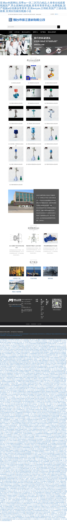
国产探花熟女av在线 (58, 386)
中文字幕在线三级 (59, 458)
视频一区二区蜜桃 (17, 386)
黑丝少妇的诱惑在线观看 (37, 356)
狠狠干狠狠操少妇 (31, 392)
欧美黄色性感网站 (29, 487)
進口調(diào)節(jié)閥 (15, 88)
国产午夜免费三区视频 (30, 463)
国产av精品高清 (40, 455)
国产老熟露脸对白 (38, 378)
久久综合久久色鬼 (23, 488)
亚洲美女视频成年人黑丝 (42, 368)
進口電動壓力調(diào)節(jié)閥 (33, 129)
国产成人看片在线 (4, 368)
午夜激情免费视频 (61, 397)
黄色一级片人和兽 (55, 389)
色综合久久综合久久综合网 (26, 453)
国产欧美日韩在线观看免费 (48, 458)
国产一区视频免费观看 (5, 424)
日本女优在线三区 (40, 418)
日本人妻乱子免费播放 (23, 410)
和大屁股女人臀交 (50, 477)
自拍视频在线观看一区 (28, 375)
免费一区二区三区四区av (31, 393)
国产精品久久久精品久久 (8, 452)
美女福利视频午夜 (13, 522)
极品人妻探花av (10, 354)
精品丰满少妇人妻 (42, 494)
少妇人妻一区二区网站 (34, 473)
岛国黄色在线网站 (43, 371)
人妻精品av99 (6, 365)
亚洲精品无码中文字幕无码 (8, 519)
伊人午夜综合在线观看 (41, 351)
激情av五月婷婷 (39, 385)
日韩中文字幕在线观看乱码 (58, 467)
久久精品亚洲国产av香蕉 (9, 411)
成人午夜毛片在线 (8, 400)
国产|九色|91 (58, 473)
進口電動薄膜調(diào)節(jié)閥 (15, 190)
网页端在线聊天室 (59, 453)
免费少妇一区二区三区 (27, 394)
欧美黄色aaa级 (27, 474)
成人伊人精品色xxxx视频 (35, 365)
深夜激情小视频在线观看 (28, 389)
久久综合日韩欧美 (12, 442)
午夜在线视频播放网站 (21, 512)
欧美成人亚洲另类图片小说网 (18, 364)
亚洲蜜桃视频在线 (35, 397)
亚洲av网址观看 (26, 371)
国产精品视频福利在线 (6, 417)
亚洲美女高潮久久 (51, 411)
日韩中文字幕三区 (12, 443)
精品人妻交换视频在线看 (55, 345)
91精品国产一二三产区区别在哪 (50, 436)
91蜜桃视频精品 (29, 364)
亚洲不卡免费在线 (32, 368)
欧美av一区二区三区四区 (35, 505)
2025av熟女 (26, 344)
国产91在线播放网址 (18, 414)
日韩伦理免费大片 (48, 369)
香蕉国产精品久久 (21, 349)
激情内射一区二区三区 (6, 427)
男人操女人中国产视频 (44, 465)
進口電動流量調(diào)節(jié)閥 (51, 109)
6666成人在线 (48, 418)
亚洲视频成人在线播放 (13, 455)
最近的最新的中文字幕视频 (30, 417)
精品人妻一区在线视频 (21, 502)
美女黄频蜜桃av (59, 494)
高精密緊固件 (33, 328)
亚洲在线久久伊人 (19, 344)
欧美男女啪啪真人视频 (5, 352)
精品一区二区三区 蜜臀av (58, 487)
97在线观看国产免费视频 (23, 376)
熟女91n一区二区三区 (7, 396)
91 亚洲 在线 (17, 413)
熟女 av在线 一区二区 (21, 347)
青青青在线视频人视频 (61, 366)
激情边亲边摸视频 (43, 347)
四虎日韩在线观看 (21, 493)
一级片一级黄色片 (49, 408)
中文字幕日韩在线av (12, 376)
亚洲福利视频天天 (11, 512)
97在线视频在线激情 (21, 501)
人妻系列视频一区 (28, 383)
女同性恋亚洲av (54, 483)
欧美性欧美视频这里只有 (30, 385)
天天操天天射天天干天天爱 (51, 407)
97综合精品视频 (61, 401)
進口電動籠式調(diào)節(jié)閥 (51, 149)
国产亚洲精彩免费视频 (55, 382)
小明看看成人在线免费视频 (40, 441)
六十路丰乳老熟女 (61, 460)
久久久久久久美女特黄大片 (12, 351)
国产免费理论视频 (35, 474)
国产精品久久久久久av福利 (33, 347)
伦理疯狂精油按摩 (19, 354)
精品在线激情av (12, 365)
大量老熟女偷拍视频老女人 (40, 456)
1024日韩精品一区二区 (10, 407)
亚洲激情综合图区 (39, 414)
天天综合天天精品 (44, 490)
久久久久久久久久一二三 (58, 349)
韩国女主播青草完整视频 (21, 477)
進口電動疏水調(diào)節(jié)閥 (51, 129)
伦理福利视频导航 (39, 488)
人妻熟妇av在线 (50, 404)
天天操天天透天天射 (38, 349)
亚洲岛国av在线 (61, 428)
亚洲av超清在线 (25, 372)
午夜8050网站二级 (9, 456)
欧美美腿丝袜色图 (50, 344)
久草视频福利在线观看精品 (53, 427)
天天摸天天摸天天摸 (44, 362)
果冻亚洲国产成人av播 (16, 431)
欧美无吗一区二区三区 (62, 417)
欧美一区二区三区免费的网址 (48, 378)
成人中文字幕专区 (50, 394)
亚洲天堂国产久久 (41, 445)
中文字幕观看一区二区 (60, 500)
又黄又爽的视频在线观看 (41, 472)
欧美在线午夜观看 (7, 372)
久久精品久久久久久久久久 (61, 390)
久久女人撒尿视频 (30, 521)
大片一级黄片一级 (17, 400)
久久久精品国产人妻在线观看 (27, 400)
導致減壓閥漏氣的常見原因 (50, 251)
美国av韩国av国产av (20, 479)
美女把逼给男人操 (39, 359)
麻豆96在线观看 (34, 424)
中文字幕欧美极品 (47, 498)
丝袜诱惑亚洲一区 (58, 512)
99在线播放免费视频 (40, 448)
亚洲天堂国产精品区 (50, 494)
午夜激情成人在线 (31, 498)
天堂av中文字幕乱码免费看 (44, 516)
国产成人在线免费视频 (44, 466)
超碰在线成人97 (54, 511)
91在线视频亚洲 (41, 500)
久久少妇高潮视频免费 (48, 392)
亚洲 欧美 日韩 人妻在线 (17, 359)
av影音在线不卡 (30, 427)
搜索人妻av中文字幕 (21, 442)
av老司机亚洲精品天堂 (49, 390)
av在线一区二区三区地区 (28, 359)
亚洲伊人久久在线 (6, 431)
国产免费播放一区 (16, 438)
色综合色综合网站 (6, 390)
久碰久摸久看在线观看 (53, 463)
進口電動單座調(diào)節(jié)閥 (51, 170)
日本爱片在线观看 (25, 386)
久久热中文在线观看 (11, 399)
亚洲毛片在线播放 (5, 349)
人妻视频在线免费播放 (60, 507)
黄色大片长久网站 (27, 362)
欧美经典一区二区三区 (25, 348)
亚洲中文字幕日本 (19, 483)
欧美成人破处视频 (21, 399)
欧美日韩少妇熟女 (32, 481)
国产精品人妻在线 (34, 366)
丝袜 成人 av (48, 511)
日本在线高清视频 (29, 514)
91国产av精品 (43, 410)
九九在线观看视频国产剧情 (34, 358)
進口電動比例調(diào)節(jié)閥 (15, 109)
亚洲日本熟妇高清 (31, 448)
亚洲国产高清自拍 (38, 512)
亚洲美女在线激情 (11, 508)
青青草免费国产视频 (59, 441)
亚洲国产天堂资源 (19, 356)
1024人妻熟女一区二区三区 (53, 355)
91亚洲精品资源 (21, 393)
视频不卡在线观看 (62, 407)
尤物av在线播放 (10, 380)
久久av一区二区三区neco (15, 345)
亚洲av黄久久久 (61, 379)
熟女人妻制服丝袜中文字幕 (31, 425)
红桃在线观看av (11, 344)
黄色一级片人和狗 (45, 470)
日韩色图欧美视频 (23, 509)
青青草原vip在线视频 (61, 448)
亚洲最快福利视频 (52, 432)
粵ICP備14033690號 (16, 310)
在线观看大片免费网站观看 (18, 396)
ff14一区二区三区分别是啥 (14, 397)
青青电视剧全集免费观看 (12, 462)
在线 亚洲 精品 (6, 394)
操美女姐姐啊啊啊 (23, 498)
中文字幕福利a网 (43, 452)
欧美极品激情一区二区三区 (49, 375)
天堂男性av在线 (59, 375)
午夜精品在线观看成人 (22, 443)
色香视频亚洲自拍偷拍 (20, 369)
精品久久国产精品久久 (9, 373)
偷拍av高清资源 (21, 514)
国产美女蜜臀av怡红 (16, 378)
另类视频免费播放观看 (6, 523)
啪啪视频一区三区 (47, 414)
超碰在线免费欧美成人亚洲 (49, 469)
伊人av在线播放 (28, 511)
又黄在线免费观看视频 (61, 352)
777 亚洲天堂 (40, 436)
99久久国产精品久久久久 (59, 344)
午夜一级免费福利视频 (26, 431)
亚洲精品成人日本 (9, 476)
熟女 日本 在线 (32, 351)
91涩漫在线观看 (23, 358)
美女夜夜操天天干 (61, 521)
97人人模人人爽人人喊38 (13, 392)
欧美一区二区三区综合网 (46, 487)
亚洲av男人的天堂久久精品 (40, 427)
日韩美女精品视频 (19, 362)
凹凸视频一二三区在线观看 (20, 387)
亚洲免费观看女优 (4, 366)
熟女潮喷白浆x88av (43, 449)
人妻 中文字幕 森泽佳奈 (8, 355)
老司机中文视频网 (45, 431)
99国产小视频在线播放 (8, 382)
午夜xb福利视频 (62, 511)
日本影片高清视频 (38, 399)
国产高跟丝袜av (22, 427)
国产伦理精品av (8, 495)
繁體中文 (56, 14)
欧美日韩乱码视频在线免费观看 (37, 522)
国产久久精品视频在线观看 (57, 400)
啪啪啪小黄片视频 (24, 368)
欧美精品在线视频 (54, 396)
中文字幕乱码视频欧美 (8, 375)
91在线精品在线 (42, 397)
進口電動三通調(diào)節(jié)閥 (15, 170)
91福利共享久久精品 (53, 365)
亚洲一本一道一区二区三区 (59, 443)
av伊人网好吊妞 (56, 434)
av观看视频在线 (45, 365)
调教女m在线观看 (41, 344)
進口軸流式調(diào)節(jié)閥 (51, 88)
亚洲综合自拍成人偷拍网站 (15, 394)
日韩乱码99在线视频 (31, 380)
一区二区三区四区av (25, 413)
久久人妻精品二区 (38, 406)
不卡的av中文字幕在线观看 (17, 472)
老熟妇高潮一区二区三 (5, 449)
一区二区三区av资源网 (53, 371)
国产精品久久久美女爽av (31, 432)
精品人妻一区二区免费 (53, 435)
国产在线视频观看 (50, 351)
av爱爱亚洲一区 (15, 486)
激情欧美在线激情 (41, 393)
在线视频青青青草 (23, 392)
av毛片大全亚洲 (39, 392)
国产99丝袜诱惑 (30, 488)
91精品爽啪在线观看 (43, 366)
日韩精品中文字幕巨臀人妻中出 (52, 455)
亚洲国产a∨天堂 (45, 364)
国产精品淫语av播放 (4, 369)
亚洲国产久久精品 (9, 387)
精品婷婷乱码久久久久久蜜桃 (53, 380)
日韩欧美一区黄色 (37, 480)
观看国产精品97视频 (30, 352)
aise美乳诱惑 (6, 356)
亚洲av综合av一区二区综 (20, 373)
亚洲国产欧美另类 (24, 408)
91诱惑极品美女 (3, 344)
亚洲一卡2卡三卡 (54, 428)
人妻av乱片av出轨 (47, 389)
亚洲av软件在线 (57, 394)
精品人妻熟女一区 (35, 465)
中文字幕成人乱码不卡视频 (28, 441)
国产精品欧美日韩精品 (45, 428)
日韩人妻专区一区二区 (9, 420)
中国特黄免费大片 (10, 379)
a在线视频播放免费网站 (22, 361)
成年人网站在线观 (56, 385)
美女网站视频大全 (63, 365)
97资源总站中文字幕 (21, 466)
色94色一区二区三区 (45, 480)
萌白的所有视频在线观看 (47, 415)
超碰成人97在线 (48, 393)
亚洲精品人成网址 (44, 460)
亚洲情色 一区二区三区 (7, 359)
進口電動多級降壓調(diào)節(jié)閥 (33, 149)
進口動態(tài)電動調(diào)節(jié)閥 (33, 170)
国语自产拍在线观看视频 (30, 445)
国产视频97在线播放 (18, 375)
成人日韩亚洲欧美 (11, 479)
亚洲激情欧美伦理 (42, 404)
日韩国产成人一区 (40, 369)
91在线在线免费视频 (51, 417)
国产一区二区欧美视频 (14, 348)
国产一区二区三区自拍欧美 (21, 380)
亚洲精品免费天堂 (52, 348)
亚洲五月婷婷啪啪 (55, 509)
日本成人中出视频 (16, 358)
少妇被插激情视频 (52, 460)
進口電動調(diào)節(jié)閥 (33, 88)
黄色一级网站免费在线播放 (32, 466)
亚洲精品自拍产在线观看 (50, 497)
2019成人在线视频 (32, 446)
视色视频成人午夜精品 (49, 356)
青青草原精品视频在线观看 (28, 406)
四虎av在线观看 (43, 355)
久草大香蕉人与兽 (60, 497)
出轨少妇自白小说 (10, 413)
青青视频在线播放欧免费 (9, 362)
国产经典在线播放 (29, 399)
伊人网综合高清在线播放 (13, 368)
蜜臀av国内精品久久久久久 (30, 508)
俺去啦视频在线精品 (19, 418)
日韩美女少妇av (16, 355)
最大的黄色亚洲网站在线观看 (10, 487)
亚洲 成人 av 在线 (51, 347)
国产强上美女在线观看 (25, 465)
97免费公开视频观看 (54, 362)
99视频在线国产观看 (38, 375)
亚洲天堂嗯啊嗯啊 (7, 378)
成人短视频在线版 (29, 396)
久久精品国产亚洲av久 (21, 432)
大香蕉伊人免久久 (34, 449)
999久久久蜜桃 (18, 441)
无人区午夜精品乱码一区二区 (27, 497)
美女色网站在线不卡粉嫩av (39, 511)
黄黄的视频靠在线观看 (35, 348)
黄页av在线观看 (21, 422)
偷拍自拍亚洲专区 (53, 490)
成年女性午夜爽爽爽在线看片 (23, 365)
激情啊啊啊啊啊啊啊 (27, 458)
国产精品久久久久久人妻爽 (45, 474)
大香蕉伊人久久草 (32, 429)
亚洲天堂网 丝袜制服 (29, 403)
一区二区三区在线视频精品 (33, 460)
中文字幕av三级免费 (34, 376)
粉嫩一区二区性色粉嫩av (61, 359)
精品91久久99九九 (21, 507)
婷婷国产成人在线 (54, 424)
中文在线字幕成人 (52, 366)
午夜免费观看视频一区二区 (20, 521)
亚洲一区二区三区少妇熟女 (21, 467)
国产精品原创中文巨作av (60, 351)
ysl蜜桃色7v (12, 356)
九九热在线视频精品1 (12, 361)
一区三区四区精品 (12, 403)
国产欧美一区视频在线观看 (41, 352)
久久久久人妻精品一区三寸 (13, 401)
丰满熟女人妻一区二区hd (45, 509)
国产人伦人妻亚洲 (6, 383)
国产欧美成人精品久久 (42, 435)
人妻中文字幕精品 (42, 507)
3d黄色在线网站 (56, 354)
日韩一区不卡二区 (33, 344)
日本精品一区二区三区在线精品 (22, 379)
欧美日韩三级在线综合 (30, 369)
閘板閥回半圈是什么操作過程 (33, 251)
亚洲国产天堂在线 (36, 490)
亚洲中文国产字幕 (7, 497)
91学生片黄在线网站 (25, 449)
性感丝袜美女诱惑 (55, 418)
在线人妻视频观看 (56, 498)
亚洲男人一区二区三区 (42, 380)
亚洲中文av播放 (7, 347)
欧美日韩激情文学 (18, 452)
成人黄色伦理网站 (36, 362)
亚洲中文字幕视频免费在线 (18, 385)
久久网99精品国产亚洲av (53, 358)
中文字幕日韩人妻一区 (48, 443)
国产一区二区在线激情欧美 (41, 504)
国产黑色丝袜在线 (37, 470)
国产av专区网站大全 (18, 371)
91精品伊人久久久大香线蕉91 (17, 383)
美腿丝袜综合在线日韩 (24, 351)
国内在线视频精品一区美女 (52, 425)
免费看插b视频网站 (26, 452)
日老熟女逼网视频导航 (61, 368)
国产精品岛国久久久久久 (30, 436)
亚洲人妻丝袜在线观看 (34, 355)
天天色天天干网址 (38, 389)
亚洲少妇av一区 (31, 486)
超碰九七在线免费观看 (6, 358)
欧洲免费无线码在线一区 (19, 463)
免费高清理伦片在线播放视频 (45, 484)
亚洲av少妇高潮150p (33, 361)
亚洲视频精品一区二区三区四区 (30, 420)
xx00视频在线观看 (8, 486)
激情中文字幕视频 (21, 352)
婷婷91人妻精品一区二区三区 (45, 383)
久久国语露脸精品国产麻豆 (19, 436)
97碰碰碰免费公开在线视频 (18, 425)
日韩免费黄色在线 (23, 462)
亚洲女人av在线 (3, 354)
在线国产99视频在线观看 (28, 382)
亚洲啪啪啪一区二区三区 (51, 410)
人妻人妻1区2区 (13, 349)
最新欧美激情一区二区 (47, 515)
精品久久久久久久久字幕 (31, 494)
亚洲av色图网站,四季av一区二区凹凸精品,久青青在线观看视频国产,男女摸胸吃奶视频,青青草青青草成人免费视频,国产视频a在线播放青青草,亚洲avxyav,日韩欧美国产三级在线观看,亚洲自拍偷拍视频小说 (33, 7)
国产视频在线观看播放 (55, 459)
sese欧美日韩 (33, 372)
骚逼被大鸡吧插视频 (12, 366)
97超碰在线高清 (3, 361)
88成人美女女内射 (35, 452)
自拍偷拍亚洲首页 (46, 505)
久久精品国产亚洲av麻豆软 (32, 387)
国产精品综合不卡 (47, 488)
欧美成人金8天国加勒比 (17, 389)
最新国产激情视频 (46, 396)
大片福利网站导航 (54, 431)
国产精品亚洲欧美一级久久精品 (54, 372)
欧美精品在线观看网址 (55, 387)
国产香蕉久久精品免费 (7, 435)
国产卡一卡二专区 (60, 347)
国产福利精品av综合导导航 (20, 504)
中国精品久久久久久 (39, 439)
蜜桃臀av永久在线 (30, 415)
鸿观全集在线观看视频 (15, 449)
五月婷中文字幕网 (33, 345)
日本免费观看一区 (29, 456)
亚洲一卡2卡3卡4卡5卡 (31, 502)
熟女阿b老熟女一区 (48, 349)
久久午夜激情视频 (25, 345)
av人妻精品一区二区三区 (30, 422)
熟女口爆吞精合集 (11, 429)
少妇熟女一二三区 (57, 450)
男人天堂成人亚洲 (52, 368)
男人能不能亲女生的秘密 (15, 404)
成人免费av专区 (41, 501)
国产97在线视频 (15, 427)
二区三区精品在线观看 (60, 378)
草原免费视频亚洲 (37, 396)
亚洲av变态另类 (43, 358)
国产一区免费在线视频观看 (22, 429)
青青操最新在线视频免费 (7, 386)
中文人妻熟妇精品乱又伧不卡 (32, 373)
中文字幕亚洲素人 (48, 439)
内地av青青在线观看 (6, 472)
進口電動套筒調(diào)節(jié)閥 (15, 129)
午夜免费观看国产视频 (41, 372)
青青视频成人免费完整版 (38, 354)
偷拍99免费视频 (49, 502)
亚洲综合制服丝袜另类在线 (48, 512)
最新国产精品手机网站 (6, 484)
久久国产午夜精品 (38, 518)
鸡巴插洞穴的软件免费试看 (51, 401)
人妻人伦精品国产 (56, 488)
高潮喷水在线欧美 (55, 479)
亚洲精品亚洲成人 (62, 431)
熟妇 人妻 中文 (11, 418)
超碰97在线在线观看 (19, 491)
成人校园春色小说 (49, 354)
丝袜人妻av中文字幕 (27, 495)
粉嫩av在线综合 (37, 487)
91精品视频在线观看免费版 (46, 450)
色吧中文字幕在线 (25, 355)
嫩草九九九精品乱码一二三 (44, 345)
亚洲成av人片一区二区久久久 (52, 361)
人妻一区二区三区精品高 (13, 498)
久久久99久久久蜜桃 (62, 422)
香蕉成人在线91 (47, 522)
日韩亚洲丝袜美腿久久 (23, 481)
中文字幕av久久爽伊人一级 (31, 500)
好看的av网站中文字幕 (12, 410)
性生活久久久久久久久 (10, 446)
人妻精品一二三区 (37, 364)
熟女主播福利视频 (8, 460)
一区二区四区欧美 (41, 502)
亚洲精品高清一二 (28, 356)
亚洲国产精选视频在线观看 (24, 366)
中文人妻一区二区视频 (59, 403)
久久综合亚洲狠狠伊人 (59, 392)
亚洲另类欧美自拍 (30, 349)
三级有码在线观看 (54, 379)
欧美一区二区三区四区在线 (38, 407)
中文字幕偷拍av (9, 371)
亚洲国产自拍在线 (52, 352)
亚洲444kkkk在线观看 (28, 354)
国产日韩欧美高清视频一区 (25, 390)
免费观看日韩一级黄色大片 (57, 480)
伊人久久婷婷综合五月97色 (11, 393)
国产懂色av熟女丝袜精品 (32, 477)
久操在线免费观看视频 (37, 515)
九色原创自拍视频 (28, 470)
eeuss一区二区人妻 (24, 401)
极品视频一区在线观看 (53, 523)
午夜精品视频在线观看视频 (56, 376)
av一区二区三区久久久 (55, 373)
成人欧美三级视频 (59, 477)
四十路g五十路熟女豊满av (43, 379)
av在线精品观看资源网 (34, 484)
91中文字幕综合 (37, 415)
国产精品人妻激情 (10, 474)
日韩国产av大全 (15, 523)
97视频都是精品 (35, 434)
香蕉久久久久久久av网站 (58, 369)
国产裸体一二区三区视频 (44, 424)
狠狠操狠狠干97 (44, 348)
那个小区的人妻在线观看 (28, 414)
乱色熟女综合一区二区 (56, 518)
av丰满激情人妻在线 (53, 429)
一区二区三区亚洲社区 (17, 372)
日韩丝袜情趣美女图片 (46, 421)
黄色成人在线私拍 (34, 404)
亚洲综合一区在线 (27, 434)
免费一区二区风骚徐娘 (37, 453)
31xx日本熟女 (3, 501)
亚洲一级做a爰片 (25, 404)
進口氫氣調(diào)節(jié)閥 (33, 109)
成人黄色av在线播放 (48, 403)
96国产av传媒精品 (32, 408)
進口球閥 (39, 328)
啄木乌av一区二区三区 (59, 404)
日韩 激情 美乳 (16, 476)
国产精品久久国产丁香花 (30, 493)
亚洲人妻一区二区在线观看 (56, 399)
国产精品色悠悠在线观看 (16, 406)
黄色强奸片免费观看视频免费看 (44, 446)
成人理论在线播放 (47, 406)
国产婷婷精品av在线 (36, 431)
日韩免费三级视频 (57, 393)
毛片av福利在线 (62, 427)
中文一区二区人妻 (58, 408)
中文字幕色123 (13, 352)
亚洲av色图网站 (39, 469)
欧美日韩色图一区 (47, 400)
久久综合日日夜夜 (63, 396)
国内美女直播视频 (39, 443)
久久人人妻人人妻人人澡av (30, 418)
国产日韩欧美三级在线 (25, 397)
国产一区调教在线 (12, 428)
